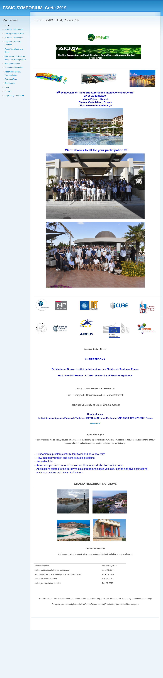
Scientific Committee (13, 37)
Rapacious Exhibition (13, 67)
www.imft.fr (95, 423)
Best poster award (12, 63)
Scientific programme (13, 29)
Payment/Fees (10, 79)
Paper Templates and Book (13, 50)
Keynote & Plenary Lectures (12, 43)
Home (7, 25)
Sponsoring (9, 83)
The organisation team (14, 33)
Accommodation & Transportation (12, 73)
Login (6, 87)
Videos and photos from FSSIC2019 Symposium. (15, 57)
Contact (7, 91)
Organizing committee (14, 95)
